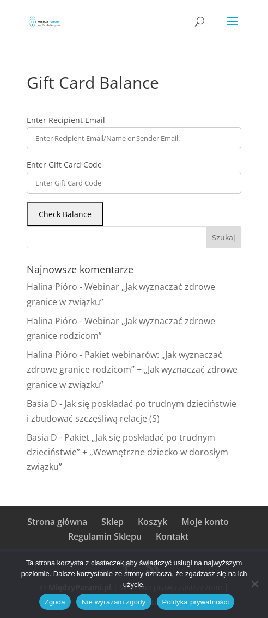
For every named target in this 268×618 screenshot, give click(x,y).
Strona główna (57, 522)
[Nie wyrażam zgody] (254, 583)
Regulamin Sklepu (105, 536)
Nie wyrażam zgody (114, 602)
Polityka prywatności (195, 602)
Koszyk (152, 522)
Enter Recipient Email (66, 120)
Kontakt (172, 536)
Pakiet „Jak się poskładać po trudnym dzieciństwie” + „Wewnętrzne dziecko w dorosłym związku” (127, 452)
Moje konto (205, 522)
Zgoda (55, 602)
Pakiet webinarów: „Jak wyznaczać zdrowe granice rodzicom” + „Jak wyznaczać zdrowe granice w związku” (132, 369)
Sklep (112, 522)
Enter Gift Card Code (64, 164)
